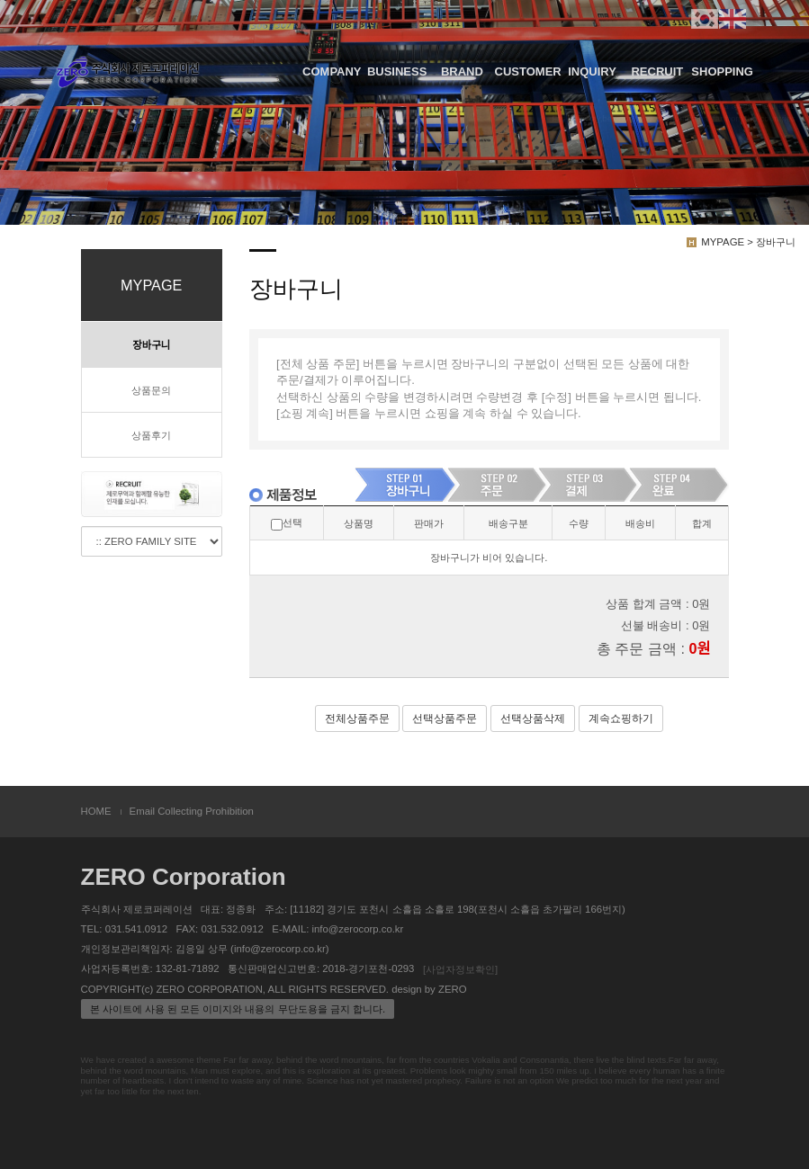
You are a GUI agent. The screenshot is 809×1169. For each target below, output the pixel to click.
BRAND (462, 71)
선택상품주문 (444, 718)
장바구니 (151, 345)
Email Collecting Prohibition (192, 811)
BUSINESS (397, 71)
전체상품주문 (357, 718)
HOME (96, 811)
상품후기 (151, 435)
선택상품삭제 (532, 718)
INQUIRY (592, 71)
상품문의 (151, 390)
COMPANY (331, 71)
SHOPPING (722, 71)
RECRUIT (657, 71)
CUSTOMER (527, 71)
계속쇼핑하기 (621, 718)
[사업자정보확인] (460, 969)
